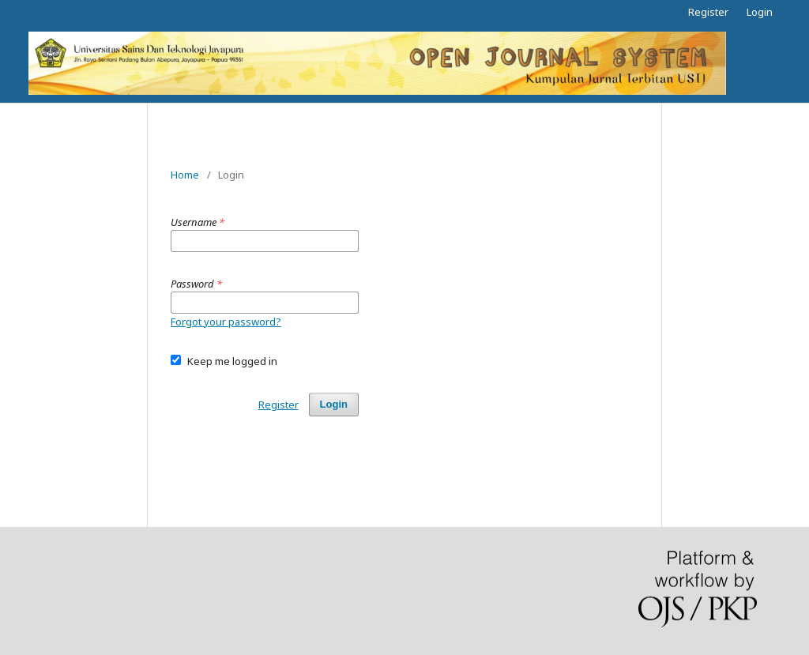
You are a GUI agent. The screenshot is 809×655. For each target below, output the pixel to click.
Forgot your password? (226, 321)
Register (708, 12)
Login (760, 12)
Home (185, 175)
